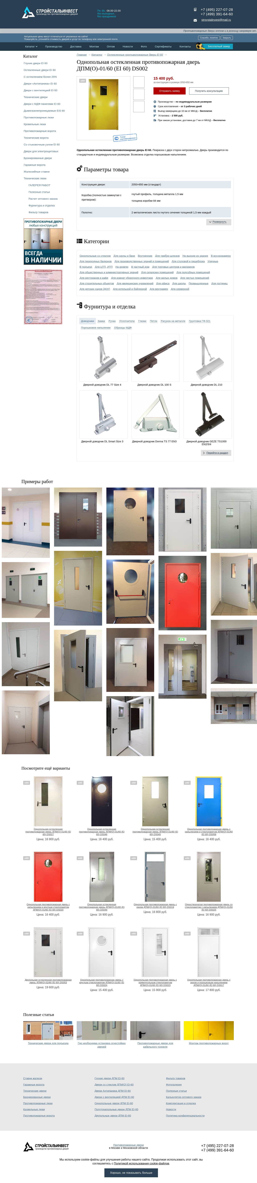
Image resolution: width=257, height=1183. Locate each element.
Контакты (185, 46)
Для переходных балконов (96, 261)
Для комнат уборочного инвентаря (132, 277)
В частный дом (140, 266)
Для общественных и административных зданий (109, 272)
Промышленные (198, 283)
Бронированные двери (38, 158)
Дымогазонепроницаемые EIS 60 (44, 110)
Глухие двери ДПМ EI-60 (109, 1078)
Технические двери (35, 97)
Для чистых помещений (194, 277)
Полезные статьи (39, 191)
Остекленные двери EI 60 (40, 69)
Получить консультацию (209, 90)
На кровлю (121, 266)
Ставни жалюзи (32, 1078)
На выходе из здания (195, 255)
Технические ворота (36, 137)
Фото (144, 46)
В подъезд (86, 266)
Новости (128, 46)
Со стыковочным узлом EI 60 (42, 144)
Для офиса (162, 283)
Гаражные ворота (34, 164)
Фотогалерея (174, 1084)
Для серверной (180, 289)
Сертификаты (163, 46)
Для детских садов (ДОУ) (95, 289)
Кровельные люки (35, 124)
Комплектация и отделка (181, 1103)
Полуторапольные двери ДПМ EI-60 (116, 1109)
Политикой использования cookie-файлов (141, 1163)
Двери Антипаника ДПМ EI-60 (113, 1090)
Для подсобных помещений (193, 272)
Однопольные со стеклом (95, 255)
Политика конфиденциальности (185, 1115)
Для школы (179, 283)
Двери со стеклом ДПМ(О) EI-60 (114, 1084)
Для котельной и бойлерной (130, 289)
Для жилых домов (167, 277)
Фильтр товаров (38, 212)
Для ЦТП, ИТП (104, 266)
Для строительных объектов (97, 283)
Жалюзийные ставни (37, 171)
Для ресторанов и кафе (94, 277)
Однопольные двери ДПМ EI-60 (114, 1103)
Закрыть (227, 38)
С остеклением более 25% (40, 76)
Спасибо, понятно (209, 38)
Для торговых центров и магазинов (173, 266)
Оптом (111, 46)
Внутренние (145, 255)
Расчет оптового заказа (43, 198)
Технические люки (35, 178)
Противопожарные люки (39, 117)
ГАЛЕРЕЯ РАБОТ (39, 185)
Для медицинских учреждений (135, 283)
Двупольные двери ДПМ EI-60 (113, 1115)
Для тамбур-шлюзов (167, 255)
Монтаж (94, 46)
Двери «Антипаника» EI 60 (40, 83)
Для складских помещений (157, 272)
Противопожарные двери (128, 1145)
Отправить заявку (169, 90)
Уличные (213, 261)
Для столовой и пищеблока (188, 261)
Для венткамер (159, 289)
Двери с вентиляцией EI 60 (40, 90)
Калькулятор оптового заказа (183, 1097)
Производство (53, 46)
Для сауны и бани (124, 255)
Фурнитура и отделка (42, 205)
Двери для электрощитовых (41, 151)
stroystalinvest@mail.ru (216, 19)
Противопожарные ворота (40, 130)
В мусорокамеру (221, 255)
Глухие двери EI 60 (35, 63)
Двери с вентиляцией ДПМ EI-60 (114, 1097)
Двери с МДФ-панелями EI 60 (42, 103)
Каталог (30, 46)
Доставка (75, 46)
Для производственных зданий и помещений (142, 261)
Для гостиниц (219, 283)
